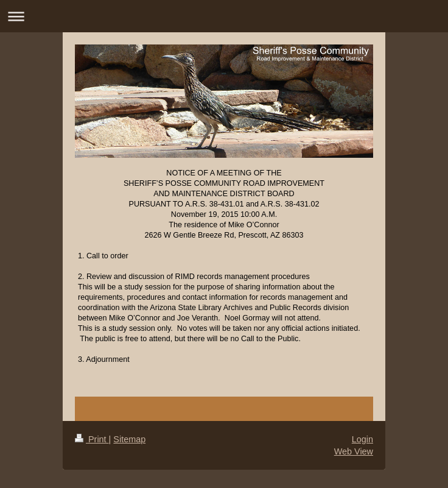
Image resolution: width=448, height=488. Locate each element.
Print (92, 439)
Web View (353, 451)
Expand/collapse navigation (224, 16)
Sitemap (129, 439)
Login (362, 439)
